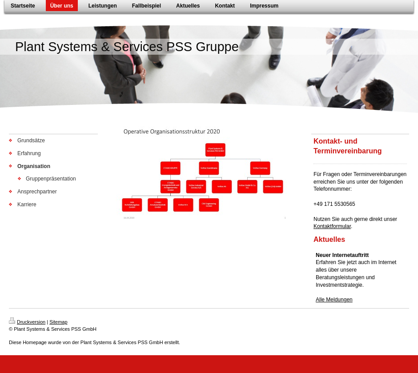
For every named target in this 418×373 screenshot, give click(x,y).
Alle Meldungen (334, 300)
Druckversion (27, 322)
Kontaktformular (332, 226)
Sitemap (58, 322)
